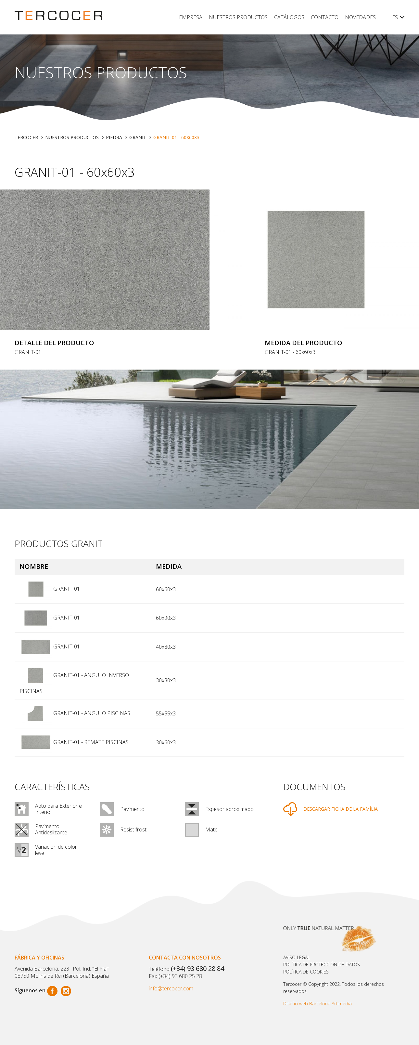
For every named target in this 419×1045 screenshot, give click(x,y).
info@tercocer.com (171, 988)
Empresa (190, 17)
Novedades (360, 17)
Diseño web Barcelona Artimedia (317, 1003)
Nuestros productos (238, 17)
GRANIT (137, 137)
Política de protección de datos (321, 964)
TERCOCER (26, 137)
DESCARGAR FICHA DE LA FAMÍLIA (340, 809)
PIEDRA (114, 137)
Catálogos (289, 17)
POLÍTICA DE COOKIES (306, 972)
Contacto (324, 17)
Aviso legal (296, 957)
